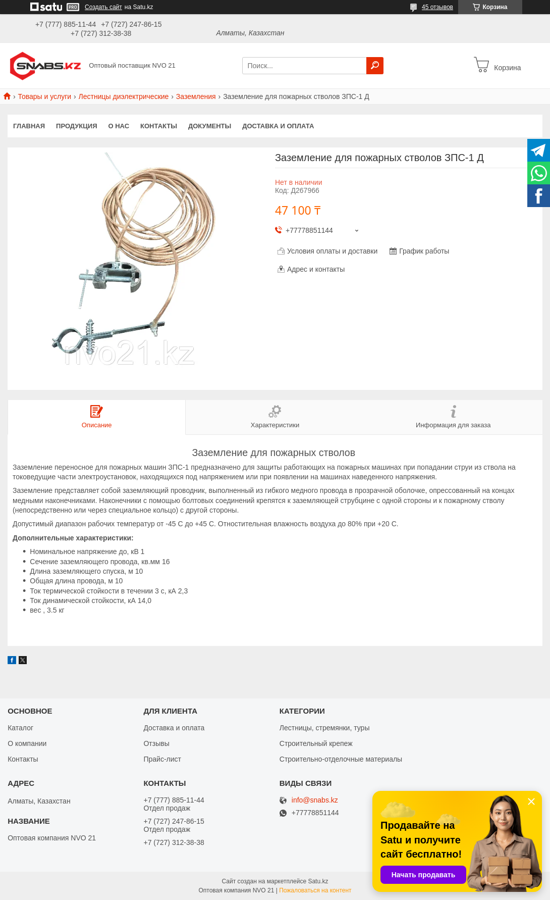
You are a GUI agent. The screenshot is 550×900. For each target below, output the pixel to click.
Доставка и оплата (278, 126)
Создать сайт (103, 7)
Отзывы (156, 743)
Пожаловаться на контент (315, 890)
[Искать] (374, 65)
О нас (119, 126)
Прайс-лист (162, 759)
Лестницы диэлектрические (124, 96)
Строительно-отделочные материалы (341, 759)
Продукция (76, 126)
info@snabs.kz (315, 800)
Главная (29, 126)
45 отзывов (437, 7)
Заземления (196, 96)
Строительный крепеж (316, 743)
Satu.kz (318, 881)
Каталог (20, 728)
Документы (209, 126)
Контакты (158, 126)
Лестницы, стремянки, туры (325, 728)
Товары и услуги (44, 96)
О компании (27, 743)
